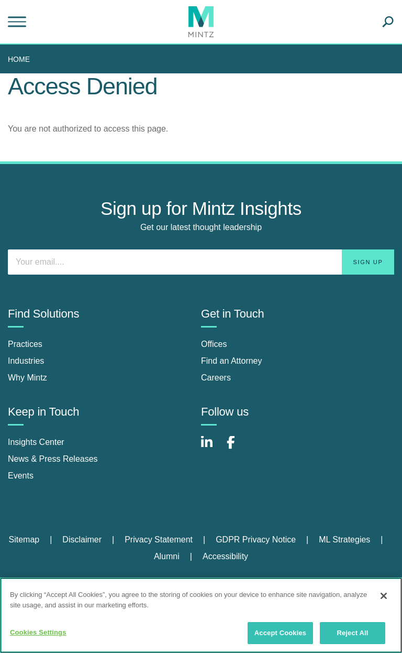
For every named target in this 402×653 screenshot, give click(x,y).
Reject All (352, 633)
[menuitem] (21, 59)
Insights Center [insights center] (36, 442)
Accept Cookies (280, 633)
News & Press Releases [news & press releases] (53, 458)
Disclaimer (82, 539)
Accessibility (225, 556)
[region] (201, 615)
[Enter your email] (201, 262)
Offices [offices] (214, 344)
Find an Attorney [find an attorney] (231, 360)
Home (19, 59)
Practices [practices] (25, 344)
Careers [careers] (216, 377)
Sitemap (23, 539)
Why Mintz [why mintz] (27, 377)
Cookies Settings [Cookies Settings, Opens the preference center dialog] (38, 632)
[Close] (383, 595)
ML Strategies (344, 539)
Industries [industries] (26, 360)
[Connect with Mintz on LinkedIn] (211, 448)
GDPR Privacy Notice (256, 539)
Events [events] (21, 475)
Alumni (167, 556)
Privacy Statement (159, 539)
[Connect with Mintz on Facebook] (237, 448)
